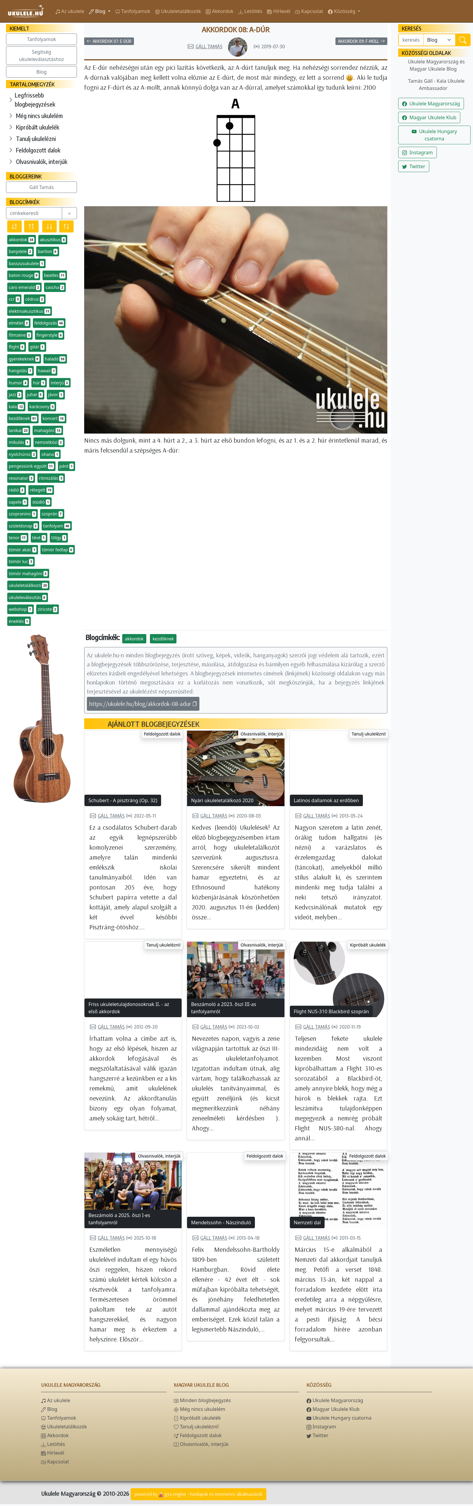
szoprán (52, 514)
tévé (39, 538)
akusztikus (53, 240)
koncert (54, 418)
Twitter (413, 166)
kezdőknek (23, 418)
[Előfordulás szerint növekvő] (66, 226)
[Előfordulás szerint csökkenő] (49, 226)
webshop (20, 609)
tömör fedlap (57, 550)
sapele (18, 502)
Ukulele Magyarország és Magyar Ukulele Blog (436, 65)
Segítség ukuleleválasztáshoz (41, 55)
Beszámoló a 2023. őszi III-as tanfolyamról (223, 1010)
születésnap (23, 526)
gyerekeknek (24, 359)
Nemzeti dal (307, 1224)
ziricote (47, 609)
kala (16, 407)
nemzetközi (49, 442)
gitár (37, 347)
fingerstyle (50, 335)
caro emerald (24, 287)
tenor (18, 538)
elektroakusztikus (29, 311)
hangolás (20, 371)
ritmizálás (51, 478)
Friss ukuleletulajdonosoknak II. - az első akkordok (128, 1010)
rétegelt (41, 490)
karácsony (42, 407)
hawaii (47, 371)
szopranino (22, 514)
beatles (54, 275)
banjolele (20, 251)
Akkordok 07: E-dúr (109, 43)
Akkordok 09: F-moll (361, 43)
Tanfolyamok (41, 39)
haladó (55, 359)
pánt (66, 466)
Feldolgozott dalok (38, 150)
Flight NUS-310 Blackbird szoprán (331, 1013)
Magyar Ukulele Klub (429, 117)
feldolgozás (49, 323)
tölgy (59, 538)
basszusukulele (26, 264)
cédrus (34, 299)
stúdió (41, 502)
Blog (97, 11)
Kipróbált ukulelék (37, 127)
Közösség (342, 11)
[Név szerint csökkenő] (14, 226)
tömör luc (21, 562)
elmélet (19, 323)
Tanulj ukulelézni (36, 138)
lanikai (19, 431)
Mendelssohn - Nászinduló (221, 1224)
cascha (55, 287)
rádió (16, 490)
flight (16, 347)
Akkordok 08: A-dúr (235, 30)
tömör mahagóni (28, 574)
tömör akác (23, 550)
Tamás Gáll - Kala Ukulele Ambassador (436, 84)
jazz (15, 395)
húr (39, 383)
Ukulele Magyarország (431, 103)
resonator (21, 478)
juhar (35, 395)
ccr (14, 299)
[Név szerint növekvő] (31, 226)
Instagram (417, 152)
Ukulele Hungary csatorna (434, 135)
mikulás (19, 442)
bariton (48, 251)
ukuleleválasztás (27, 597)
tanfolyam (56, 526)
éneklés (19, 621)
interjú (60, 383)
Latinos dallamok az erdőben (326, 802)
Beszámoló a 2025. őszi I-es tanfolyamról (119, 1221)
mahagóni (47, 431)
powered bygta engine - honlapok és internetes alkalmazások (198, 1496)
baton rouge (24, 275)
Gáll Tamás (41, 187)
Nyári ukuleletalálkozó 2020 (222, 802)
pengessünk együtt (31, 466)
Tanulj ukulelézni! (369, 736)
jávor (56, 395)
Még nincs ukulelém (39, 115)
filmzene (20, 335)
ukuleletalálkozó (28, 585)
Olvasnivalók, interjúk (41, 161)
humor (18, 383)
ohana (50, 454)
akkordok (21, 240)
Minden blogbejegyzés (202, 1402)
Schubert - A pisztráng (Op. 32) (122, 802)
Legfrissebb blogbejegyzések (35, 99)
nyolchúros (22, 454)
